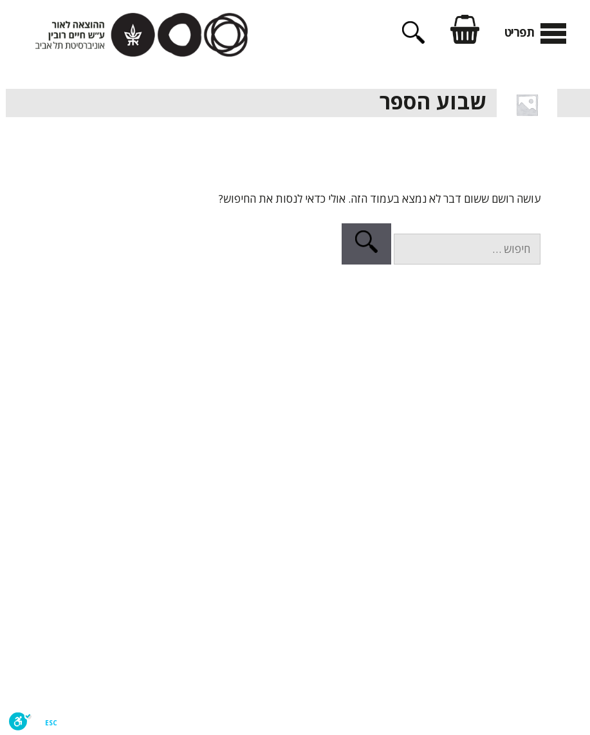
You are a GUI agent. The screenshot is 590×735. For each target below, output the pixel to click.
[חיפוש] (360, 244)
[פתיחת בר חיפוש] (407, 39)
